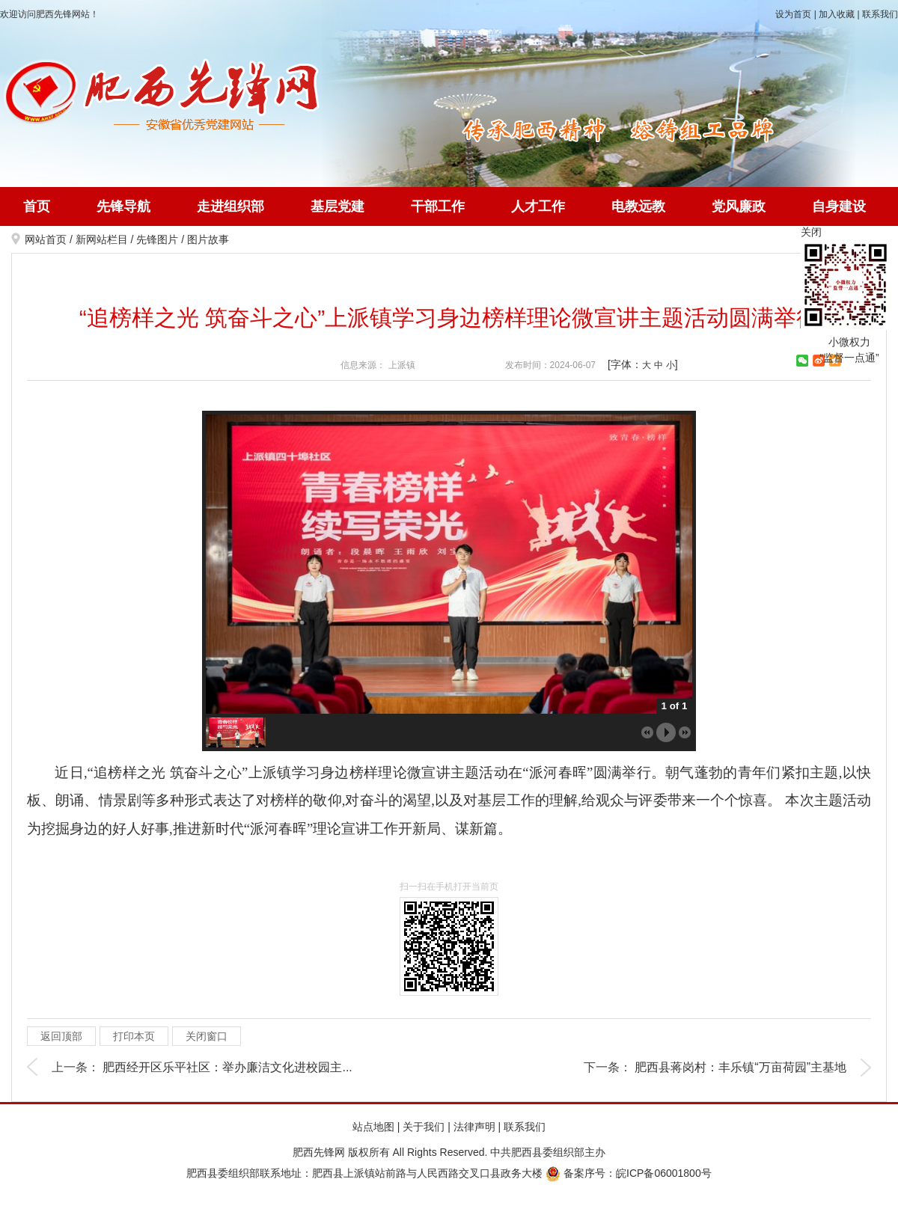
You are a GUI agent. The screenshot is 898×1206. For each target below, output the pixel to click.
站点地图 (373, 1127)
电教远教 (638, 206)
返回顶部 (61, 1036)
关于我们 (424, 1127)
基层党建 (337, 206)
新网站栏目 (102, 239)
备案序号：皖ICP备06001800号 (629, 1173)
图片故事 (208, 239)
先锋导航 (123, 206)
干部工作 (438, 206)
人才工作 (538, 206)
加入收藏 (837, 14)
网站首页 (46, 239)
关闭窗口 (206, 1036)
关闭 (811, 232)
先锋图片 (157, 239)
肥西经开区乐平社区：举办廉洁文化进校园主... (227, 1067)
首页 (36, 206)
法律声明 (474, 1127)
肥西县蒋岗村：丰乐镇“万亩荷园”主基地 (740, 1067)
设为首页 (793, 14)
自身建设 (839, 206)
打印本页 (134, 1036)
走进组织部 (230, 206)
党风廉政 (739, 206)
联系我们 (880, 14)
